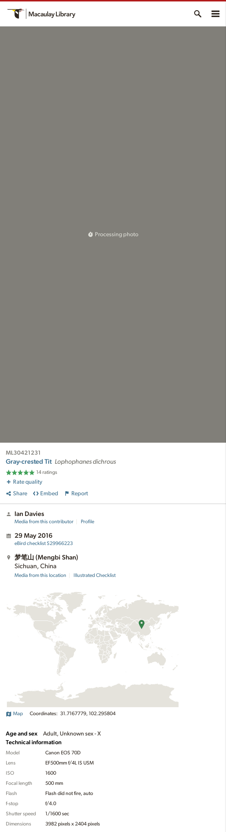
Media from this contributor (44, 521)
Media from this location (40, 575)
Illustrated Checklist (95, 575)
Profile (87, 521)
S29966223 (43, 543)
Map (14, 713)
